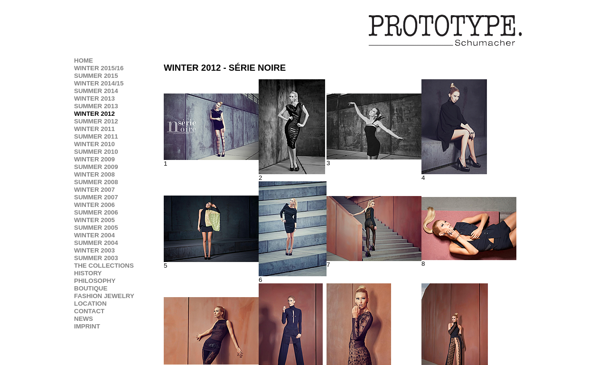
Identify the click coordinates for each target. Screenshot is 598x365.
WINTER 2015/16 (98, 68)
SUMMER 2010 (96, 151)
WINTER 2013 (94, 98)
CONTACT (89, 311)
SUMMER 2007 (96, 197)
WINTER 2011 (94, 128)
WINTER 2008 (94, 174)
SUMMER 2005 (96, 227)
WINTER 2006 (94, 204)
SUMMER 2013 (96, 106)
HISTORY (88, 273)
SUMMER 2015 (96, 75)
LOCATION (90, 303)
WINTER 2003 (94, 250)
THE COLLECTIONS (104, 265)
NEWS (83, 318)
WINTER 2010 (94, 144)
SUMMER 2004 (96, 242)
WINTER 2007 (94, 189)
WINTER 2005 (94, 220)
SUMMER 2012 (96, 121)
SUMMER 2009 (96, 166)
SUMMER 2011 (96, 136)
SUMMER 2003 (96, 258)
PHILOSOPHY (94, 280)
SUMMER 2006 (96, 212)
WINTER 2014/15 (98, 83)
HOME (83, 60)
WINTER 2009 (94, 159)
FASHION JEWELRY (104, 295)
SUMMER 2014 (96, 90)
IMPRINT (87, 326)
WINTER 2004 (94, 235)
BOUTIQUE (90, 288)
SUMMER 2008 (96, 182)
